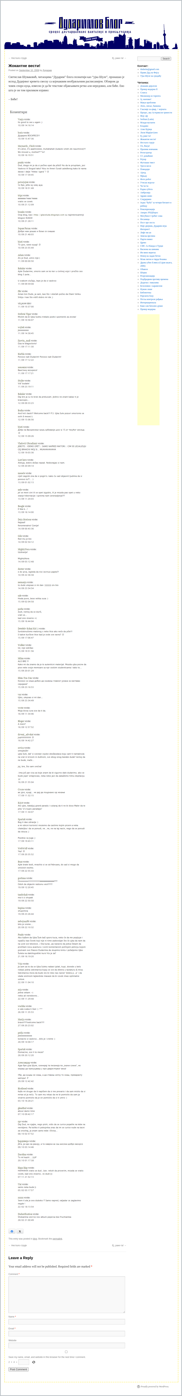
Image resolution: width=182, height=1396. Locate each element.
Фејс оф (144, 116)
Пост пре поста (147, 222)
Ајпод (143, 172)
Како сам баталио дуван (151, 306)
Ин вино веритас (148, 252)
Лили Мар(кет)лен (149, 132)
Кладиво (144, 126)
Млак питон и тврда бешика (153, 259)
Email (11, 1328)
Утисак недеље (147, 182)
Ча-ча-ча (144, 186)
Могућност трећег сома (151, 216)
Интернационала (148, 302)
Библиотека (145, 292)
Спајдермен (145, 199)
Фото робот (145, 179)
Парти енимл (146, 239)
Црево (143, 242)
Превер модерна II (149, 89)
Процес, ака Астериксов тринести (156, 112)
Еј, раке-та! (119, 58)
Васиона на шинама (149, 249)
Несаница (145, 219)
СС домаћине (146, 156)
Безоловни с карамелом (151, 286)
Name (12, 1316)
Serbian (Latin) (147, 119)
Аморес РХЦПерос (149, 212)
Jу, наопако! (145, 99)
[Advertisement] (148, 369)
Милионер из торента (150, 96)
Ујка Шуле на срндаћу (150, 76)
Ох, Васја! (145, 146)
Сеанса (143, 92)
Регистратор (146, 152)
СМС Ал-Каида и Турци (151, 246)
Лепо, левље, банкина (150, 106)
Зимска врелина (147, 236)
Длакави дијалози (148, 86)
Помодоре (145, 169)
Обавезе (144, 269)
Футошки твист (147, 162)
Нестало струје (17, 58)
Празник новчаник (149, 149)
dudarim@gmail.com (149, 69)
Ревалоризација (147, 209)
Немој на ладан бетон (150, 256)
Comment (14, 1274)
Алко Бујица (146, 129)
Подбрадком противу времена (154, 279)
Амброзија (145, 192)
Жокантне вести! (148, 139)
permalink (57, 1238)
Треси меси (145, 166)
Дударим (47, 70)
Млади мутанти (147, 122)
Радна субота (146, 189)
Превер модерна (147, 309)
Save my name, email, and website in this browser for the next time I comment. (47, 1357)
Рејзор (143, 159)
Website (12, 1340)
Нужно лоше (146, 289)
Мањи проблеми (148, 102)
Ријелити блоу (147, 296)
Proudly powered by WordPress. (155, 1386)
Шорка (143, 272)
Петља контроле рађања (151, 299)
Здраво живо (146, 196)
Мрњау (143, 176)
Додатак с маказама (149, 282)
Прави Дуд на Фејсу (149, 72)
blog (35, 1238)
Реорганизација (147, 276)
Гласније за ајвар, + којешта (153, 109)
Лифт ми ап (145, 232)
